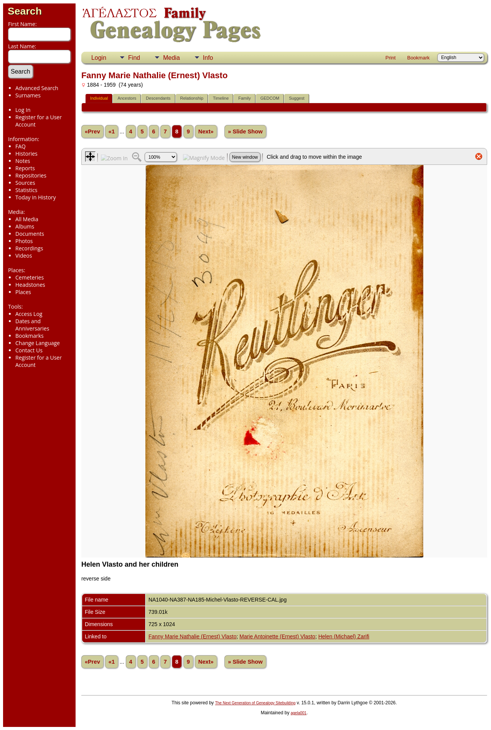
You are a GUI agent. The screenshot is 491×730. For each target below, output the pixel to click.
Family (244, 98)
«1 (112, 131)
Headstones (30, 284)
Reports (25, 168)
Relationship (192, 98)
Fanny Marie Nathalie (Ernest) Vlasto (192, 636)
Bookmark (418, 58)
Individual (99, 98)
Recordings (29, 248)
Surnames (28, 95)
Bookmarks (29, 335)
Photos (24, 241)
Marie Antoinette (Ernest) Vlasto (277, 636)
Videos (23, 255)
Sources (25, 182)
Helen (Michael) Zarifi (343, 636)
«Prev (92, 131)
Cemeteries (29, 277)
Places (23, 292)
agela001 (298, 713)
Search (25, 11)
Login (98, 57)
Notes (22, 160)
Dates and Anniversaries (32, 324)
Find (134, 57)
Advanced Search (36, 88)
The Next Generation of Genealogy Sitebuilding (255, 703)
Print (391, 58)
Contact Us (29, 350)
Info (208, 57)
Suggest (296, 98)
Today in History (35, 197)
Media (171, 57)
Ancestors (126, 98)
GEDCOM (270, 98)
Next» (206, 131)
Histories (26, 153)
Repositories (30, 175)
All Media (26, 219)
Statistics (26, 190)
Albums (24, 226)
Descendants (158, 98)
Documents (29, 233)
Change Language (37, 343)
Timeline (221, 98)
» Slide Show (245, 131)
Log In (22, 109)
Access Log (28, 313)
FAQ (20, 146)
